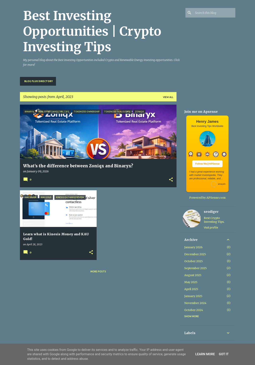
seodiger (211, 212)
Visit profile (211, 227)
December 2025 (195, 254)
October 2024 (193, 310)
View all (168, 97)
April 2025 (191, 289)
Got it (224, 354)
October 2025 (193, 261)
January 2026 (193, 247)
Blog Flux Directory (38, 81)
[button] (171, 179)
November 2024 (195, 303)
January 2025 (193, 296)
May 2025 (190, 282)
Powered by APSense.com (207, 197)
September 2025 (195, 268)
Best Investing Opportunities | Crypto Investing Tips (92, 31)
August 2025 (192, 275)
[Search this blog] (214, 13)
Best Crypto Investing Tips (214, 220)
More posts (98, 271)
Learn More (205, 354)
